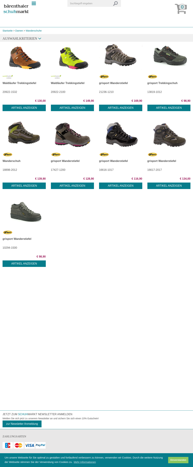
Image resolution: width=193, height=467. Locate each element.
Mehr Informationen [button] (85, 462)
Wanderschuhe (34, 30)
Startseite (8, 30)
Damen (19, 30)
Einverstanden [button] (178, 460)
